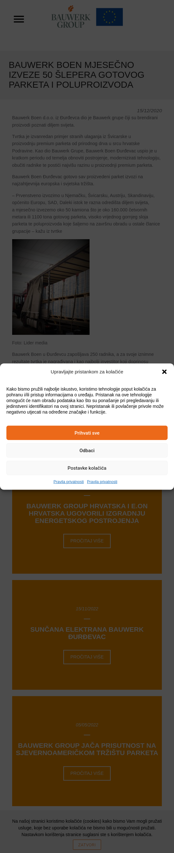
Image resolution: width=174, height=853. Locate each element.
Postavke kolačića (86, 468)
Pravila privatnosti (68, 482)
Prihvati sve (87, 433)
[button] (164, 372)
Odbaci (87, 450)
